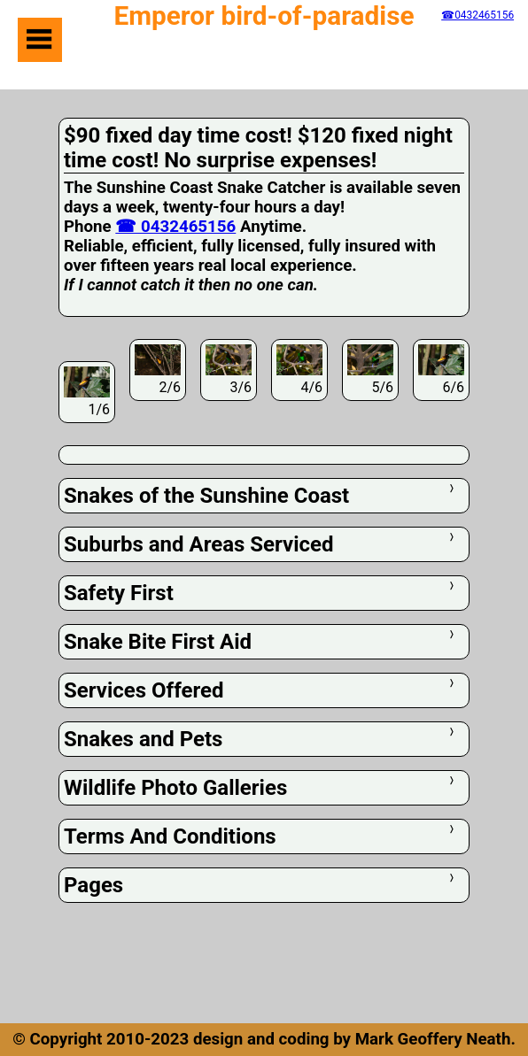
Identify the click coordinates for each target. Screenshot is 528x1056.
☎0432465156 (477, 15)
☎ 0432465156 (175, 226)
